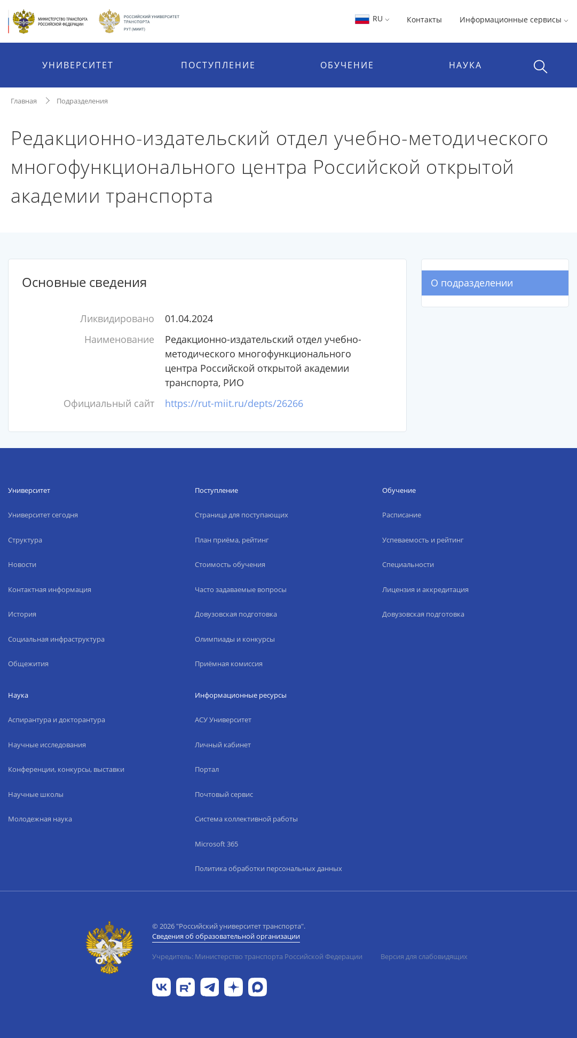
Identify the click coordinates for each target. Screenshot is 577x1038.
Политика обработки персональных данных (268, 868)
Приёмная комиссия (229, 663)
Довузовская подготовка (236, 614)
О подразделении (472, 282)
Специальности (408, 564)
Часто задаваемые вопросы (241, 589)
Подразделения (82, 101)
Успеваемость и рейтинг (423, 540)
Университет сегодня (43, 515)
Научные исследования (47, 744)
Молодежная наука (40, 819)
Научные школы (36, 794)
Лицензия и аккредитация (425, 589)
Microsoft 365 (216, 844)
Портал (207, 769)
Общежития (28, 663)
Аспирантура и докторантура (56, 719)
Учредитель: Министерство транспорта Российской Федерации (257, 956)
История (22, 614)
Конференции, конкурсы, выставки (66, 769)
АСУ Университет (223, 719)
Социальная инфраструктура (56, 639)
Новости (22, 564)
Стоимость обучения (230, 564)
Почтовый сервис (224, 794)
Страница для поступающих (241, 515)
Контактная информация (49, 589)
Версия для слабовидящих (424, 956)
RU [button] (372, 18)
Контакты (424, 19)
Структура (25, 540)
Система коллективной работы (246, 819)
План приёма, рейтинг (232, 540)
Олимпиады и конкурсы (235, 639)
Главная (24, 101)
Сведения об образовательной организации (226, 936)
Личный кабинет (223, 744)
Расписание (401, 515)
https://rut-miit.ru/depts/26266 (234, 403)
